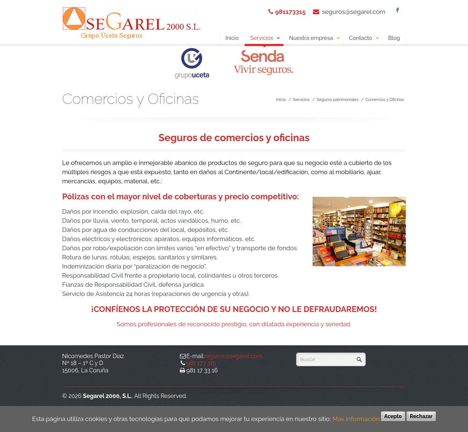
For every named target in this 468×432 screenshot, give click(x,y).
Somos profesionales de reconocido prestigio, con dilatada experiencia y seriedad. (234, 324)
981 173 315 (201, 363)
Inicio (231, 38)
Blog (394, 38)
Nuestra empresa (314, 38)
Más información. (356, 418)
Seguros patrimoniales (337, 99)
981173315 (290, 11)
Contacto (364, 38)
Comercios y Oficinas (384, 99)
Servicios (264, 39)
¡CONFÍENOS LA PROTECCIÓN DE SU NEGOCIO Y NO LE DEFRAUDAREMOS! (234, 309)
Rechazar (421, 416)
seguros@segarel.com (353, 11)
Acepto (393, 416)
